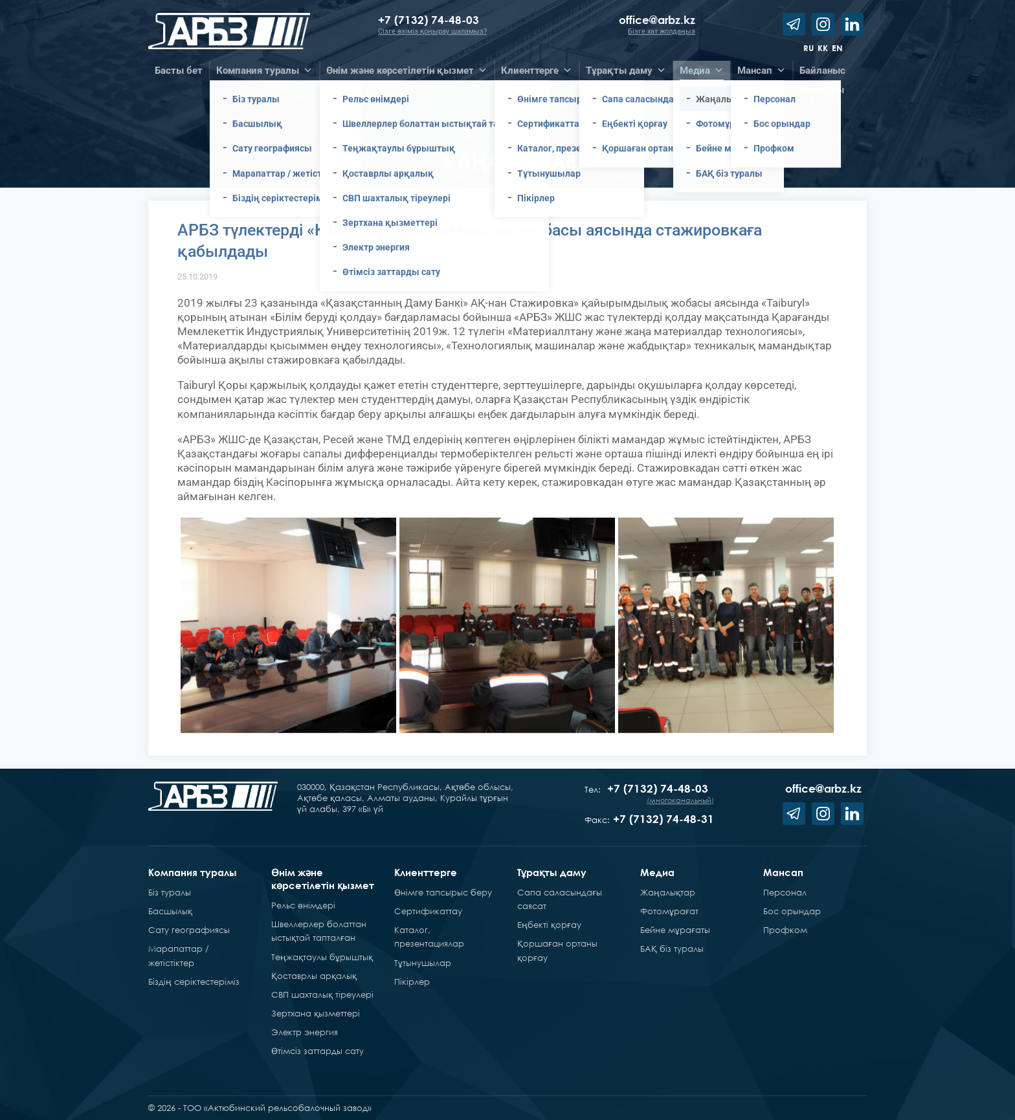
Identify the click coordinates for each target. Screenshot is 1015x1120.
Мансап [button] (761, 70)
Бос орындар (792, 911)
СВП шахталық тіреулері (322, 994)
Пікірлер (412, 981)
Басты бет (179, 70)
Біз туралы (169, 892)
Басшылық (170, 911)
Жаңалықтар (667, 892)
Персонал (785, 892)
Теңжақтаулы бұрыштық (322, 957)
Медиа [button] (702, 70)
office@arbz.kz (657, 20)
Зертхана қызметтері (315, 1013)
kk (823, 48)
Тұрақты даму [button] (626, 70)
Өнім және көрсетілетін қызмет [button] (406, 70)
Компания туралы (192, 872)
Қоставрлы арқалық (314, 976)
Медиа (657, 872)
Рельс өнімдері (303, 905)
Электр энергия (304, 1032)
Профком (785, 930)
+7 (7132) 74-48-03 (430, 20)
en (837, 48)
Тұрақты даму (551, 872)
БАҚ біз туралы (672, 948)
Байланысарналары (822, 72)
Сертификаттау (428, 911)
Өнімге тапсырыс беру (443, 892)
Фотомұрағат (669, 911)
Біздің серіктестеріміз (194, 981)
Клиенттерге (425, 872)
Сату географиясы (189, 930)
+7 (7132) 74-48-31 (663, 819)
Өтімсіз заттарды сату (317, 1051)
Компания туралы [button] (264, 70)
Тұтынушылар (422, 963)
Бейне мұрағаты (675, 930)
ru (808, 48)
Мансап (783, 872)
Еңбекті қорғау (549, 924)
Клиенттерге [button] (536, 70)
